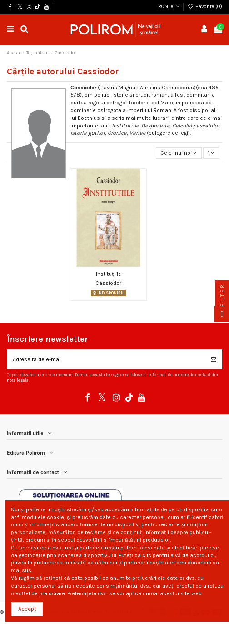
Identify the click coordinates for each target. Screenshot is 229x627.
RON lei (168, 7)
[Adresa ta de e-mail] (106, 359)
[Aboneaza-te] (213, 359)
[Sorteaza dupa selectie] (179, 153)
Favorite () (205, 7)
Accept (27, 609)
